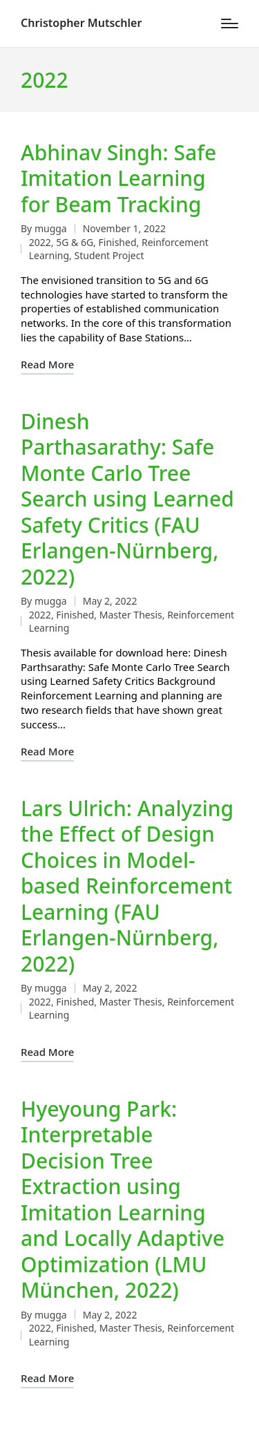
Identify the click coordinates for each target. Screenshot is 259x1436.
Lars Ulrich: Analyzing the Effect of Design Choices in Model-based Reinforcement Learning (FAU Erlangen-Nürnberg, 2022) (127, 886)
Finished (118, 242)
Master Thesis (130, 614)
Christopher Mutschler (81, 23)
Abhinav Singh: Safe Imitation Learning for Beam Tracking (118, 178)
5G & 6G (74, 242)
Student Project (109, 255)
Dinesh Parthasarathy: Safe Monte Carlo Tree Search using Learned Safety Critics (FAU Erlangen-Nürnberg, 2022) (127, 499)
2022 (40, 242)
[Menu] (229, 23)
